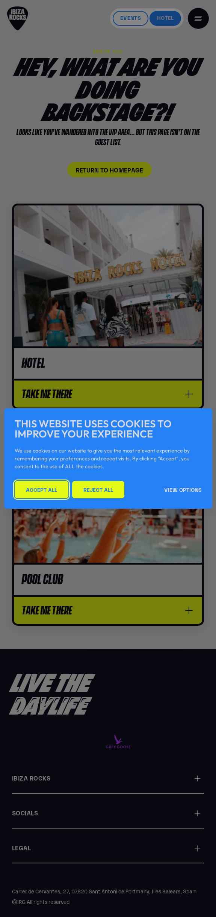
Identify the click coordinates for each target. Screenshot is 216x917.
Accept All (41, 489)
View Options (183, 489)
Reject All (98, 489)
